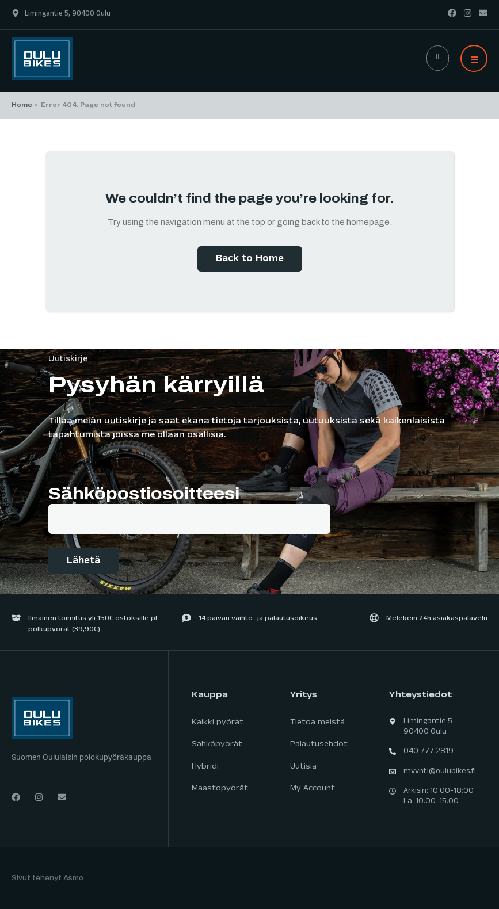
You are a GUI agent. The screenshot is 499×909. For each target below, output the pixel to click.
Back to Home (250, 260)
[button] (473, 58)
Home (22, 106)
